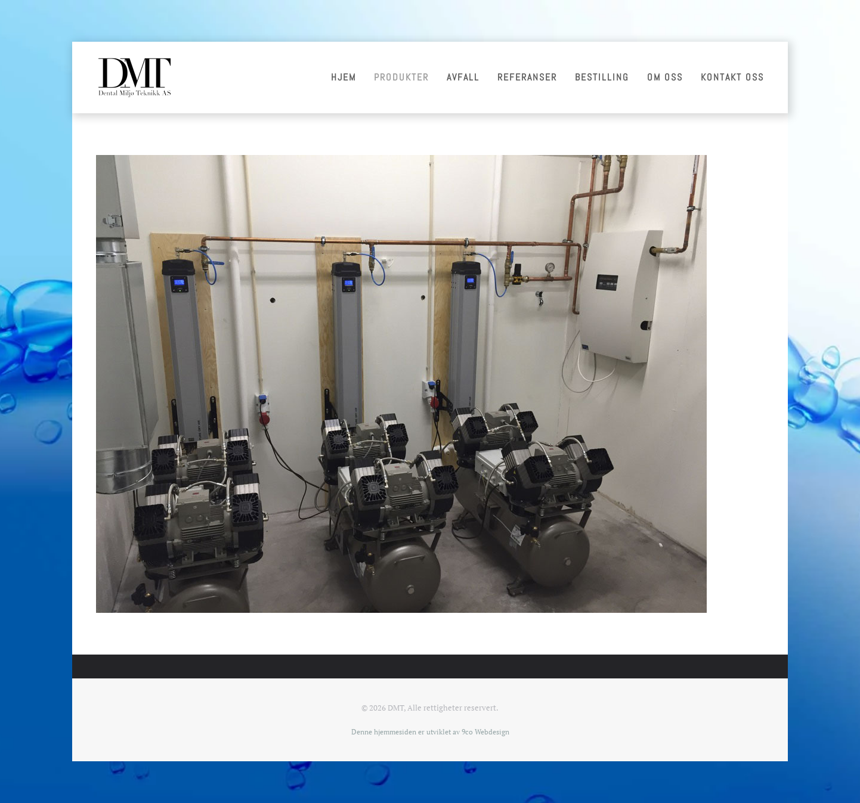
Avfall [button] (463, 77)
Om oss (665, 77)
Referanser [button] (527, 77)
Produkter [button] (401, 77)
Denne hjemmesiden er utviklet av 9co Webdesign (430, 731)
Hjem (343, 77)
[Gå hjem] (134, 77)
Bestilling (602, 77)
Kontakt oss (732, 77)
